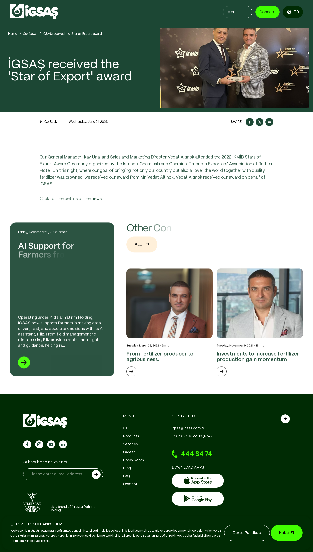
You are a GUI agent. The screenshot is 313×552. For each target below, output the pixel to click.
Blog (127, 468)
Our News (30, 33)
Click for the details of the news (71, 214)
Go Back (48, 122)
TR (293, 12)
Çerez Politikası (247, 533)
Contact (130, 484)
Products (131, 436)
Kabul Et (286, 533)
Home (12, 33)
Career (129, 452)
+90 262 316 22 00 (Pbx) (192, 436)
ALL (142, 259)
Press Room (133, 460)
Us (125, 428)
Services (130, 444)
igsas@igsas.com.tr (188, 428)
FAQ (126, 476)
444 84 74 (192, 454)
